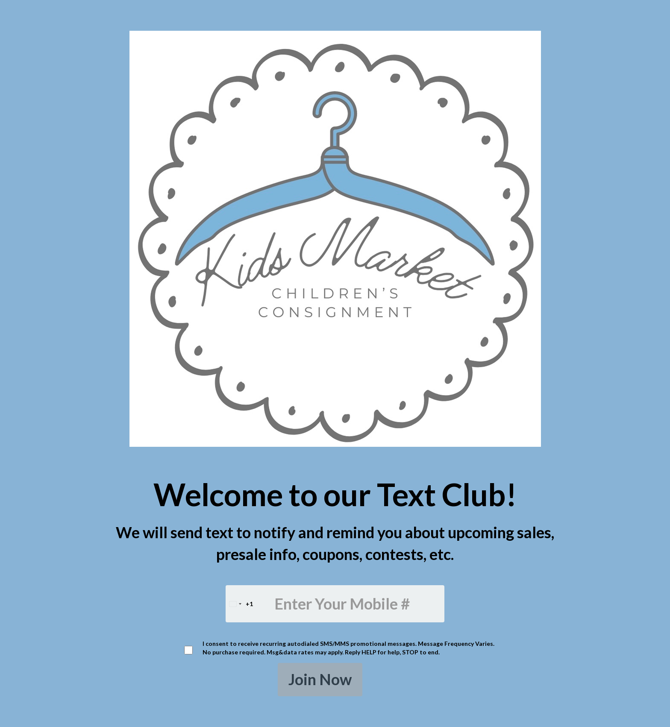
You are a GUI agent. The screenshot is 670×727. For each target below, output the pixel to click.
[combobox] (239, 604)
